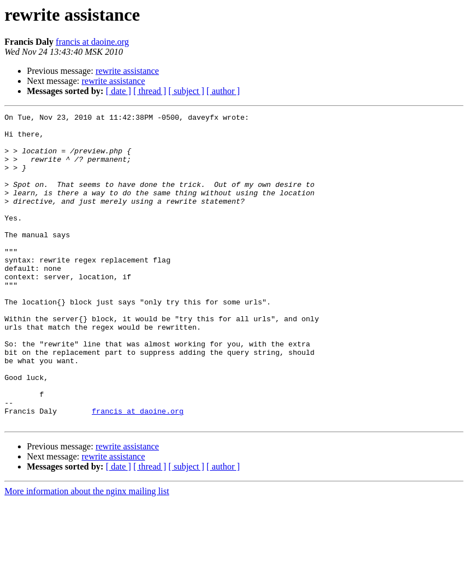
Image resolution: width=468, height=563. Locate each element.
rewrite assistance (127, 71)
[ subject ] (186, 91)
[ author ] (223, 91)
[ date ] (118, 91)
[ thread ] (149, 91)
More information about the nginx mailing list (86, 553)
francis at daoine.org (92, 41)
